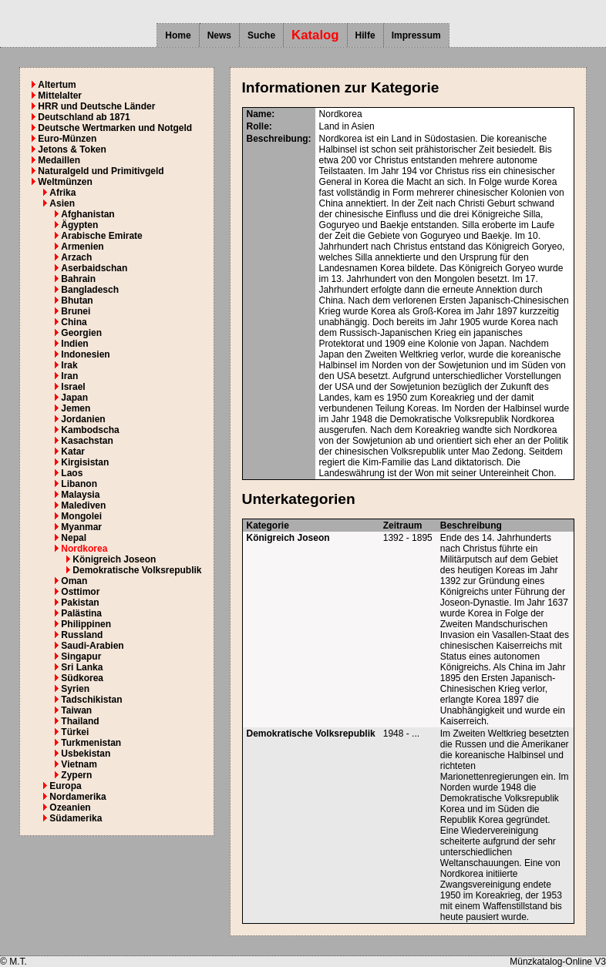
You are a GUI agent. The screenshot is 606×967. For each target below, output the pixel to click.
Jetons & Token (72, 149)
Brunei (75, 311)
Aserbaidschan (94, 268)
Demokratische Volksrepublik (136, 570)
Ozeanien (69, 807)
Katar (73, 451)
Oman (74, 581)
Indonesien (85, 354)
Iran (69, 376)
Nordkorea (84, 548)
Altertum (57, 84)
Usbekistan (85, 753)
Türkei (75, 732)
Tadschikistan (91, 699)
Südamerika (75, 818)
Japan (74, 397)
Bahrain (78, 279)
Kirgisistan (85, 462)
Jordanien (83, 419)
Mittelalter (60, 95)
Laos (71, 473)
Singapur (81, 656)
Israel (73, 386)
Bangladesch (90, 289)
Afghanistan (87, 214)
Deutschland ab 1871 (84, 117)
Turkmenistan (91, 742)
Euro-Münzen (67, 138)
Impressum (416, 35)
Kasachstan (87, 440)
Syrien (75, 688)
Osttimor (80, 591)
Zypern (76, 775)
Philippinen (86, 624)
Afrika (62, 192)
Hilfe (365, 35)
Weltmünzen (65, 181)
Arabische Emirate (101, 235)
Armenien (82, 246)
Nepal (73, 537)
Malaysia (80, 494)
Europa (65, 786)
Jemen (75, 408)
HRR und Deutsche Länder (96, 106)
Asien (62, 203)
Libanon (79, 483)
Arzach (76, 257)
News (219, 35)
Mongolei (81, 516)
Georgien (81, 332)
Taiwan (76, 710)
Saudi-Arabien (92, 645)
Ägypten (79, 225)
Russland (82, 635)
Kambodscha (90, 430)
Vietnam (78, 764)
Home (177, 35)
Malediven (83, 505)
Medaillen (59, 160)
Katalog (315, 35)
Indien (74, 343)
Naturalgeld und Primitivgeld (100, 171)
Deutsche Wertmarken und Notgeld (115, 128)
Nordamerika (77, 796)
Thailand (80, 721)
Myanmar (81, 527)
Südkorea (82, 678)
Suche (261, 35)
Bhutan (77, 300)
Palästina (81, 613)
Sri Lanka (82, 667)
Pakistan (80, 602)
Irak (69, 365)
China (73, 322)
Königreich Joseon (114, 559)
